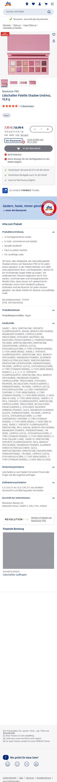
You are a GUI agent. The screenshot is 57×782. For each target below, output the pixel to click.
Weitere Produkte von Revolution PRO (28, 519)
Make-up (17, 25)
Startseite (7, 25)
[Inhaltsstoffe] (28, 323)
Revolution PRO (10, 91)
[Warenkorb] (46, 4)
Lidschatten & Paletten (12, 28)
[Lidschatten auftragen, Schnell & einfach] (28, 554)
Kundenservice (44, 778)
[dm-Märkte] (27, 4)
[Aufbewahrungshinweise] (28, 482)
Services (30, 778)
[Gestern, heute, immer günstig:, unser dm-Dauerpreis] (28, 208)
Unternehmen (9, 778)
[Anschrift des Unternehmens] (28, 498)
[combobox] (28, 12)
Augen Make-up (29, 25)
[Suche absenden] (49, 12)
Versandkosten (9, 733)
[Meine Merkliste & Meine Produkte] (33, 4)
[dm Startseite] (8, 3)
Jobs (21, 778)
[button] (52, 4)
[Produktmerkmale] (28, 310)
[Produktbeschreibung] (28, 232)
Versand (24, 135)
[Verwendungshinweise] (28, 467)
